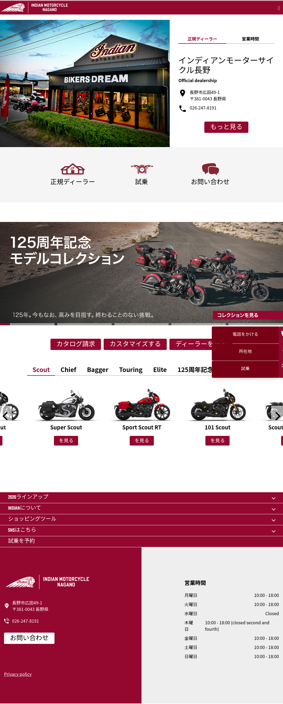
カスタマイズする (135, 344)
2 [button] (84, 324)
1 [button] (27, 324)
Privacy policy (18, 674)
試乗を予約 (21, 541)
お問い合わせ (29, 638)
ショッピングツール (32, 519)
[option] (141, 273)
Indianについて (24, 508)
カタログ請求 (75, 344)
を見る (66, 441)
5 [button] (255, 324)
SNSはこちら (22, 530)
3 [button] (141, 324)
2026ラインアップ (28, 497)
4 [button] (198, 324)
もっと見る (226, 127)
